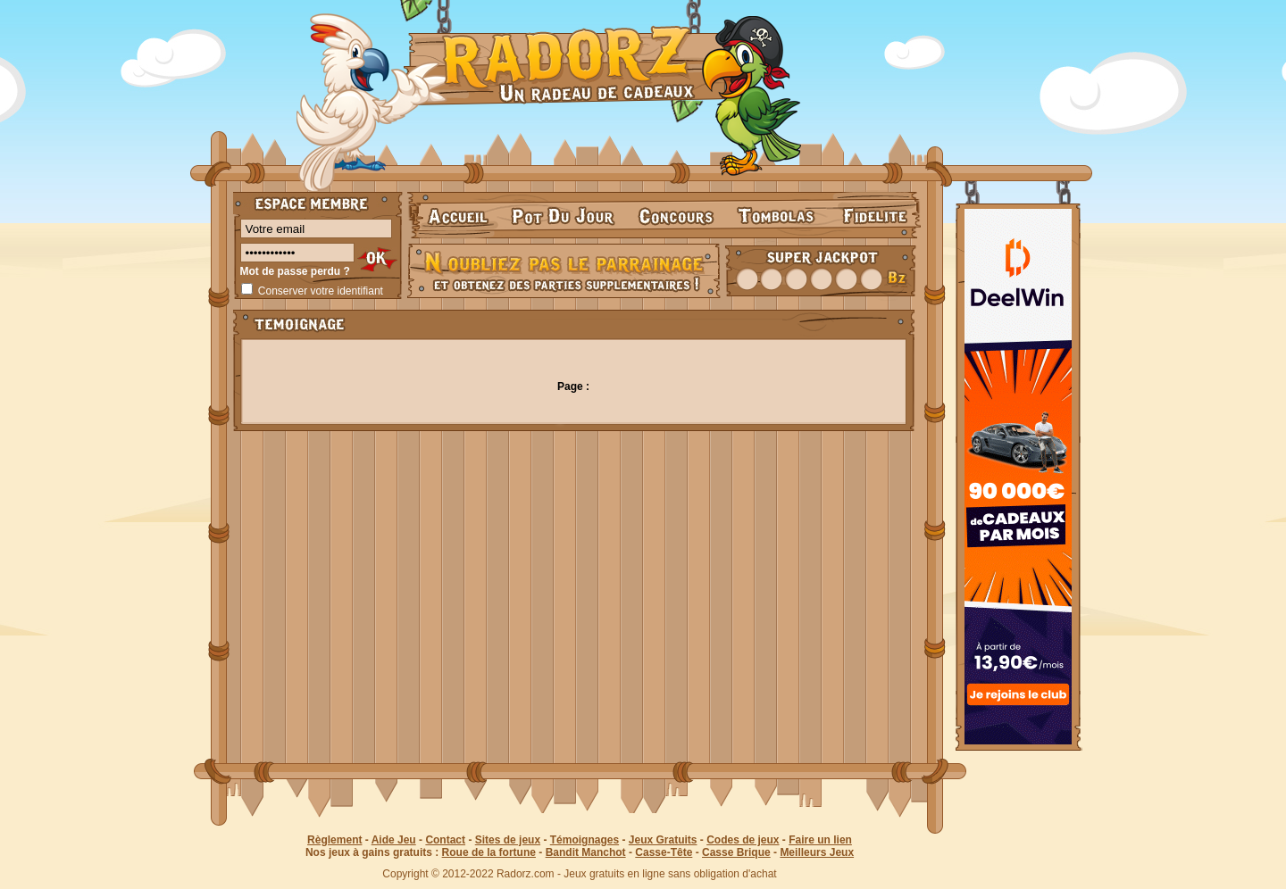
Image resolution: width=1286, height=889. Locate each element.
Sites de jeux (507, 840)
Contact (445, 840)
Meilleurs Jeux (817, 852)
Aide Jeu (394, 840)
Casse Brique (736, 852)
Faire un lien (820, 840)
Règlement (334, 840)
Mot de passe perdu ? (295, 271)
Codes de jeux (742, 840)
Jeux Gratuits (663, 840)
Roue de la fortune (489, 852)
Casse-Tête (663, 852)
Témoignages (584, 840)
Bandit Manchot (586, 852)
